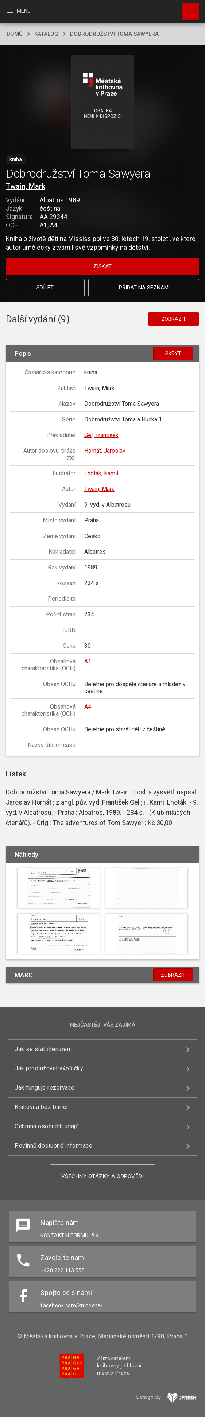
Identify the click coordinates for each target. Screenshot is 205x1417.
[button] (103, 103)
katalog (46, 34)
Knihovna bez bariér (42, 1106)
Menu (18, 11)
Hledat (187, 8)
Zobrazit (173, 319)
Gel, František (101, 435)
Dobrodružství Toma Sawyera (114, 34)
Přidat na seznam (144, 287)
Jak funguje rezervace (45, 1087)
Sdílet (45, 287)
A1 (87, 661)
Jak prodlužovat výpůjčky (49, 1068)
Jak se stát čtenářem (43, 1049)
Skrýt (173, 354)
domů (15, 34)
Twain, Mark (25, 186)
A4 (87, 706)
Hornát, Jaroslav (104, 450)
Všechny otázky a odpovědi (102, 1176)
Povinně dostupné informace (53, 1145)
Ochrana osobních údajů (47, 1126)
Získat (102, 266)
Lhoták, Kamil (101, 473)
